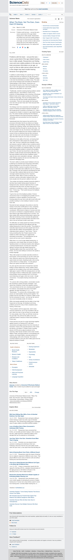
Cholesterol (45, 57)
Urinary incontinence (34, 359)
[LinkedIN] (25, 47)
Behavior (45, 66)
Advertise (34, 551)
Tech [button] (21, 14)
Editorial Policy (48, 551)
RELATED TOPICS (14, 343)
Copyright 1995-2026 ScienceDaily (19, 553)
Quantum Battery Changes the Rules (51, 35)
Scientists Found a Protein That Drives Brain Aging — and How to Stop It (52, 103)
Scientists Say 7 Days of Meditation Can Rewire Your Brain (52, 94)
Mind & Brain (13, 364)
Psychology (32, 354)
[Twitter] (20, 47)
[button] (56, 19)
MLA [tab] (26, 392)
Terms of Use (57, 551)
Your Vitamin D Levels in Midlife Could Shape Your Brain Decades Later (52, 91)
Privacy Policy (40, 551)
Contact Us (14, 546)
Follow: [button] (42, 3)
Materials (12, 385)
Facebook (13, 531)
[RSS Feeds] (59, 3)
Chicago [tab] (37, 392)
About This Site (16, 551)
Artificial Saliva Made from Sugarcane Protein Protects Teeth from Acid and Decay (53, 116)
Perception (15, 367)
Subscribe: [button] (54, 3)
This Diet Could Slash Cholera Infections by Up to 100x (53, 97)
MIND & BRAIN (45, 64)
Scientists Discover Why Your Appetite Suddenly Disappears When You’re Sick (52, 110)
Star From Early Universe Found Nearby (52, 42)
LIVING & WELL (45, 73)
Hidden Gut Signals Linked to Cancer (51, 33)
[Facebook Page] (46, 3)
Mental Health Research (15, 350)
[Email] (28, 47)
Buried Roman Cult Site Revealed (51, 25)
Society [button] (34, 14)
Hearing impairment (34, 346)
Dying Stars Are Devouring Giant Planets (52, 40)
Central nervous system (33, 363)
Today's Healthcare (17, 361)
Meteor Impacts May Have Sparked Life (52, 44)
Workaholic (32, 349)
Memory (45, 68)
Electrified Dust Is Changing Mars (51, 31)
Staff (23, 551)
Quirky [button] (40, 14)
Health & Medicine (15, 347)
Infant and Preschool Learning (17, 373)
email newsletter (43, 9)
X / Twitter (13, 534)
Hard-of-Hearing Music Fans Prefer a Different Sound (25, 452)
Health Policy (46, 61)
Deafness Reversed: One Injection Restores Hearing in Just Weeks (53, 119)
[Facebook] (17, 47)
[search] (62, 14)
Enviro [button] (27, 14)
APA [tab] (31, 392)
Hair (30, 357)
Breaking (44, 22)
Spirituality (45, 78)
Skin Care (45, 80)
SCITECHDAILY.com (20, 487)
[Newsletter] (62, 3)
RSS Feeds (14, 522)
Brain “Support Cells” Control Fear (51, 38)
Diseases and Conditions (15, 357)
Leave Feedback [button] (15, 544)
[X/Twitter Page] (49, 3)
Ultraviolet (31, 366)
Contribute (27, 551)
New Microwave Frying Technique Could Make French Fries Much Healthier (52, 123)
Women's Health (16, 354)
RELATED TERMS (31, 343)
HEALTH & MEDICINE (46, 55)
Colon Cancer (46, 59)
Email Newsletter (15, 520)
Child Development (17, 370)
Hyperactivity (32, 352)
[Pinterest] (23, 47)
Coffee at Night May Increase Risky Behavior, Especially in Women (51, 107)
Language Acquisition (17, 376)
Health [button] (16, 14)
